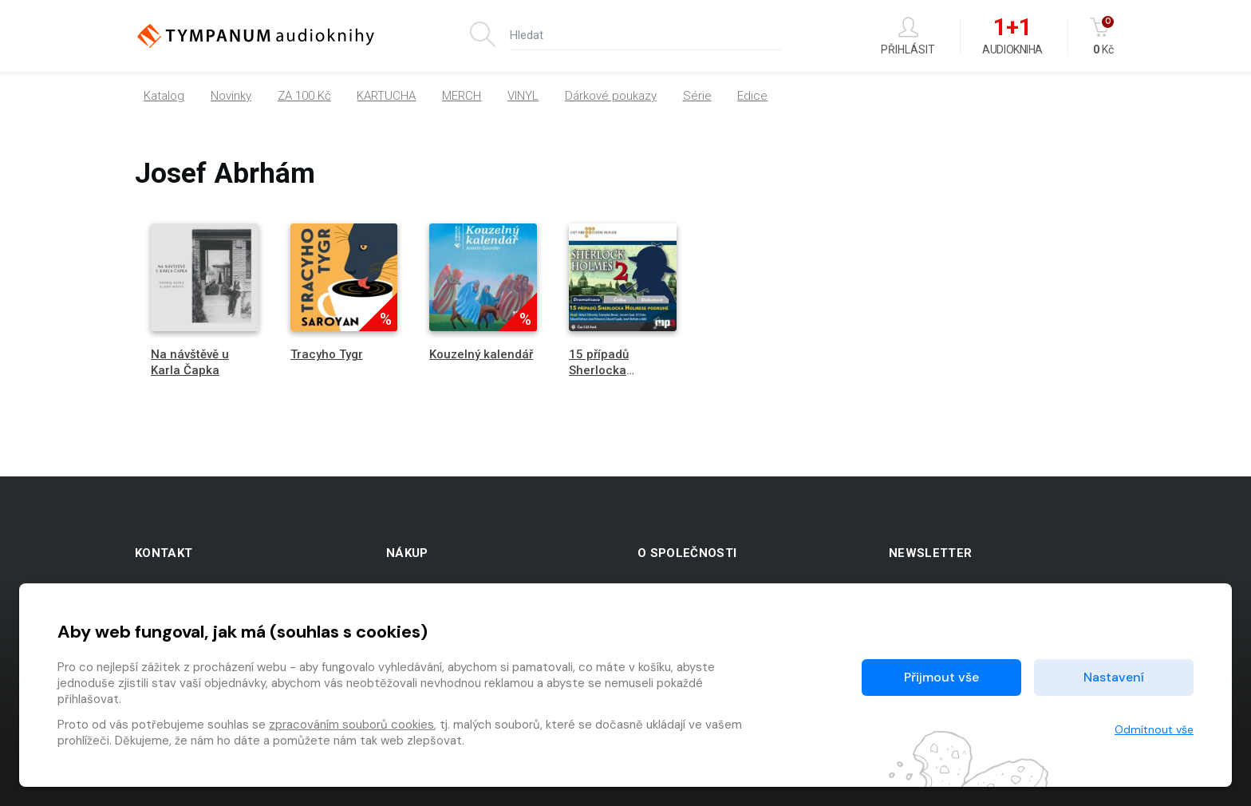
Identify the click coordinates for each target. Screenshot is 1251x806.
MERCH (461, 96)
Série (697, 96)
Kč (1103, 36)
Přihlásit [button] (908, 36)
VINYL (523, 96)
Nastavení (1113, 677)
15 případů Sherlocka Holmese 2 (599, 369)
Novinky (231, 96)
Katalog (164, 96)
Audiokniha (1012, 36)
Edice (752, 96)
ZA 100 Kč (304, 96)
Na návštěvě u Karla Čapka (190, 362)
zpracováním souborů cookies (351, 725)
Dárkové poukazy (611, 96)
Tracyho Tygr (326, 354)
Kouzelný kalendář (481, 354)
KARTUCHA (386, 96)
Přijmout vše (941, 677)
